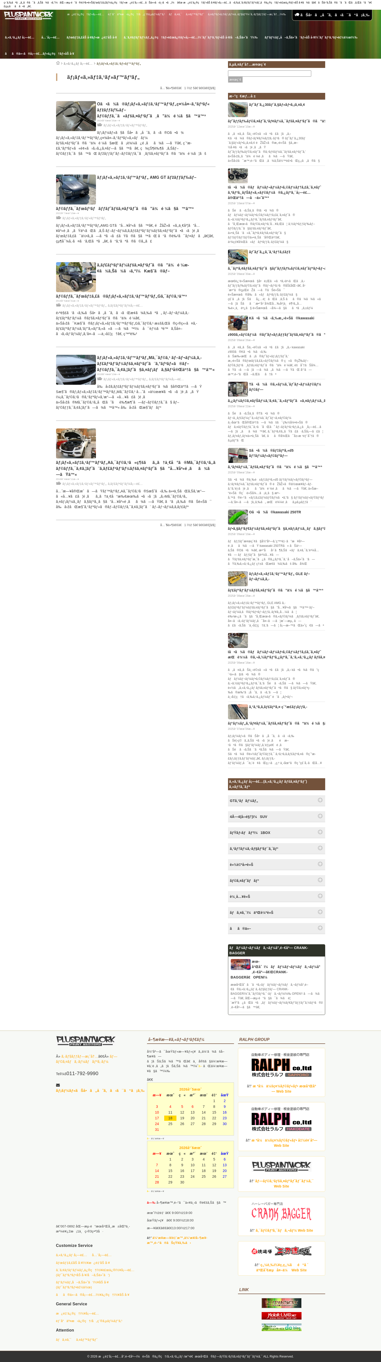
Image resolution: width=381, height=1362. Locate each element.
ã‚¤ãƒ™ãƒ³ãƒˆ (195, 14)
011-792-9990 (82, 1073)
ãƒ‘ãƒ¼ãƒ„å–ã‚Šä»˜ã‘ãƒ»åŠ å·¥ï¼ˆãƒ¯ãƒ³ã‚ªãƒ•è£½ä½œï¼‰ (311, 37)
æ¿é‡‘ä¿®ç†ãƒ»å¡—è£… (85, 14)
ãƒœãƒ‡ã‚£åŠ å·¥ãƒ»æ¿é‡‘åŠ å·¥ (92, 37)
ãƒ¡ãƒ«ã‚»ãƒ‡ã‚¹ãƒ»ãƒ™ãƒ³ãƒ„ (119, 63)
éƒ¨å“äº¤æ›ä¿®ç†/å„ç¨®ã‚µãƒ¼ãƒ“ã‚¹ (136, 14)
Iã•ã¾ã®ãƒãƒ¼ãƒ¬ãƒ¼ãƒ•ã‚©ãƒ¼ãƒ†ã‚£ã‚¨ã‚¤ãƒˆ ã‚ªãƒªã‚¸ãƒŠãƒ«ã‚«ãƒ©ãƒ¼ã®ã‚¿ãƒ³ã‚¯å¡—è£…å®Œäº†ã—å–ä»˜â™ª (274, 192)
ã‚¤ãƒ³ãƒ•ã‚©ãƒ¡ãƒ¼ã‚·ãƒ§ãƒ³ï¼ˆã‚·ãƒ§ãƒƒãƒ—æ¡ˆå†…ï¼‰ (247, 14)
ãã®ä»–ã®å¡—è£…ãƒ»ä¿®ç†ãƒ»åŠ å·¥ (39, 53)
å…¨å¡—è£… (50, 37)
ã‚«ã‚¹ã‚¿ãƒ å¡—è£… (19, 37)
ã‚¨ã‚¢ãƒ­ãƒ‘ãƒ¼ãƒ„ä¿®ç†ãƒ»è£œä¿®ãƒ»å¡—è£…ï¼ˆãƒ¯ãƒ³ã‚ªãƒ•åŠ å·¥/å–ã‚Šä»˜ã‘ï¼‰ (191, 37)
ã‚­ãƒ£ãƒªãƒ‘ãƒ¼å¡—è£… (125, 305)
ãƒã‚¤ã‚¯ (175, 14)
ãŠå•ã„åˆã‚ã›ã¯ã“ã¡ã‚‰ (332, 15)
